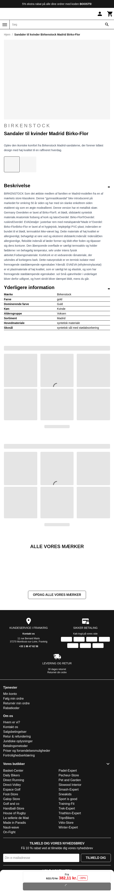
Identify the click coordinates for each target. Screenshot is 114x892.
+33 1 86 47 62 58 (28, 685)
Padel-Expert (68, 810)
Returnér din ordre (56, 711)
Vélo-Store (66, 862)
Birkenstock (57, 126)
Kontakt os (28, 673)
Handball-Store (13, 848)
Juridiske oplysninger (18, 780)
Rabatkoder (11, 747)
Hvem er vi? (11, 761)
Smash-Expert (68, 829)
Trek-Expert (67, 848)
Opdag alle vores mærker (57, 634)
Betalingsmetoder (15, 785)
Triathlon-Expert (70, 852)
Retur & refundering (17, 776)
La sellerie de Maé (16, 857)
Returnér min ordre (16, 742)
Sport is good (68, 838)
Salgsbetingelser (14, 771)
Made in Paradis (14, 862)
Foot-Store (10, 833)
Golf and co (11, 843)
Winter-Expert (68, 867)
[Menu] (4, 24)
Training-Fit (66, 843)
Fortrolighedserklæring (19, 795)
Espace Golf (11, 829)
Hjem (7, 34)
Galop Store (11, 838)
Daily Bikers (11, 814)
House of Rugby (14, 852)
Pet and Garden (70, 819)
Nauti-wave (11, 867)
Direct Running (13, 819)
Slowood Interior (70, 824)
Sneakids (65, 833)
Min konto (10, 733)
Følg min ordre (13, 738)
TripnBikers (66, 857)
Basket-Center (13, 810)
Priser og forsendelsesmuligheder (26, 790)
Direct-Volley (12, 824)
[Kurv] (110, 14)
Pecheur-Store (69, 814)
